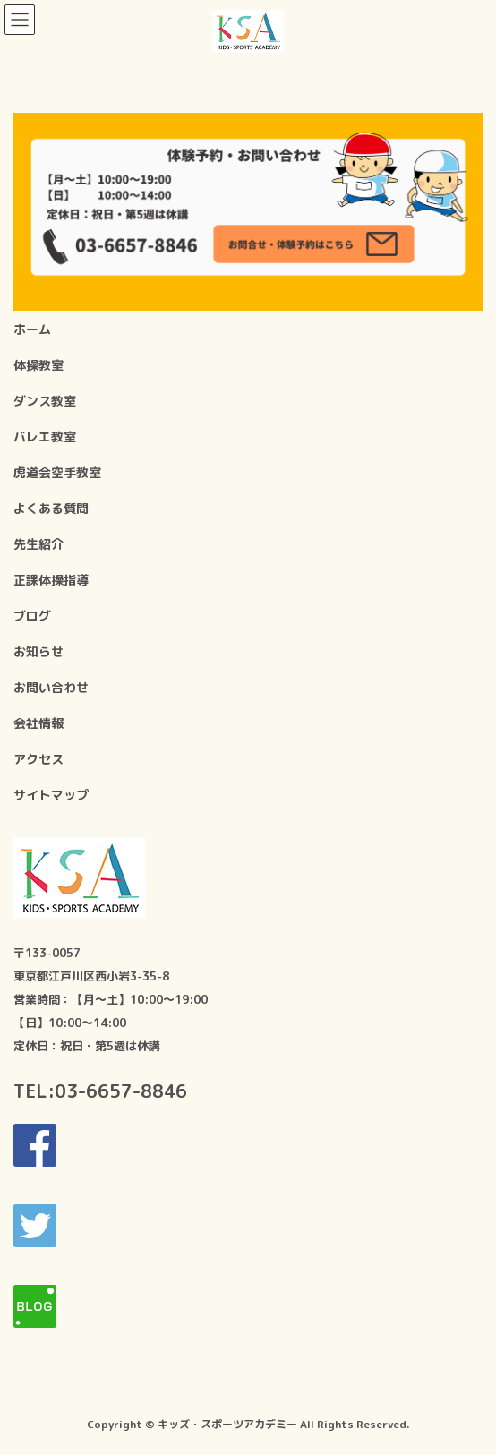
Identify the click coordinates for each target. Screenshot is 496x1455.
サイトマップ (51, 794)
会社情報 (38, 723)
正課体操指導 (51, 579)
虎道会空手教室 (57, 472)
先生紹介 (38, 543)
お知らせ (38, 651)
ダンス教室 (44, 400)
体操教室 (38, 364)
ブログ (32, 615)
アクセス (38, 758)
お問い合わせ (51, 687)
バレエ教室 (44, 436)
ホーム (32, 329)
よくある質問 (51, 508)
